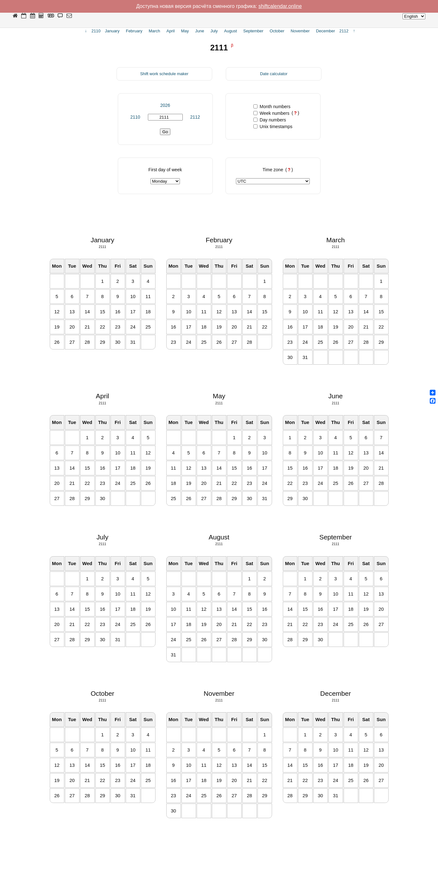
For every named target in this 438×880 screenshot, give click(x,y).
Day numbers (269, 119)
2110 (135, 117)
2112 (195, 117)
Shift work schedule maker (164, 73)
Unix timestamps (272, 126)
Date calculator (274, 73)
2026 (165, 105)
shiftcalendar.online (280, 6)
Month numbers (271, 106)
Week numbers (271, 113)
